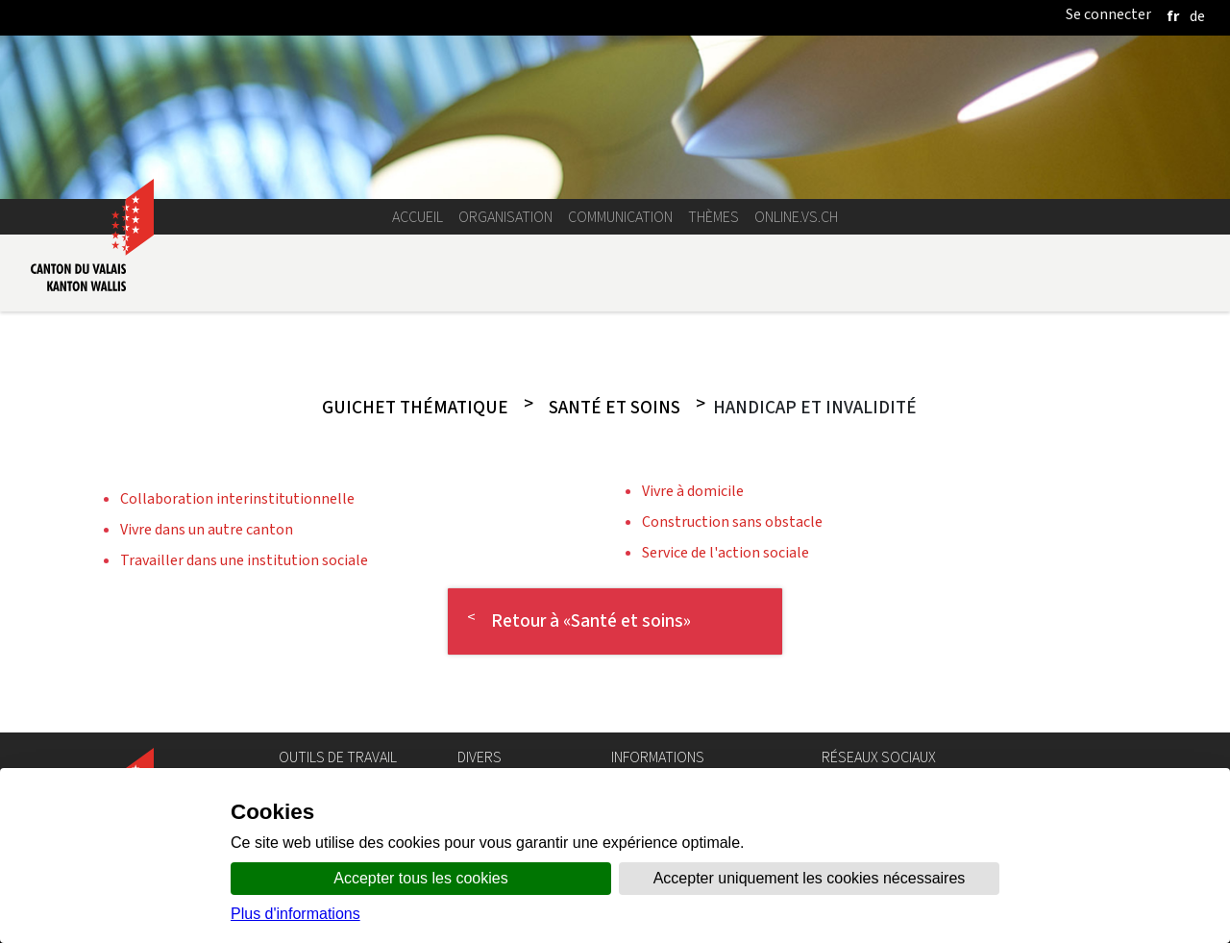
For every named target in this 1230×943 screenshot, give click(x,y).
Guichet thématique (415, 407)
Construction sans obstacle (732, 521)
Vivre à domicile (693, 491)
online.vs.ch (796, 217)
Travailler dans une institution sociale (244, 560)
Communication (620, 217)
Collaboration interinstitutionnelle (237, 498)
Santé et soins (614, 407)
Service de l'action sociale (725, 552)
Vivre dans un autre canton (206, 529)
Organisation (505, 217)
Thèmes (713, 217)
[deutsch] (1197, 16)
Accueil (417, 217)
